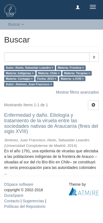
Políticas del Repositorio (24, 206)
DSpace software (19, 184)
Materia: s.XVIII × (72, 78)
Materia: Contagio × (19, 78)
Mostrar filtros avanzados (77, 92)
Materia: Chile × (49, 73)
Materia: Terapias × (77, 73)
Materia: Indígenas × (20, 73)
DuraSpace (13, 195)
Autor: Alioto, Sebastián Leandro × (29, 67)
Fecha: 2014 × (46, 78)
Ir (94, 57)
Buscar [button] (16, 24)
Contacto (12, 201)
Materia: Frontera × (71, 67)
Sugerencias (33, 201)
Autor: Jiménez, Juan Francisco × (29, 84)
